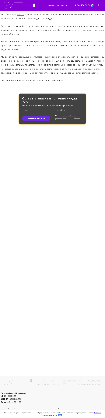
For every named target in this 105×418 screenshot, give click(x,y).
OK (60, 415)
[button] (34, 5)
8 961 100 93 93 (82, 5)
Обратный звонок (47, 381)
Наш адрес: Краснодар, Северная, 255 (49, 384)
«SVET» (20, 14)
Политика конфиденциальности (88, 384)
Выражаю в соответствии (67, 118)
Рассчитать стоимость (57, 5)
